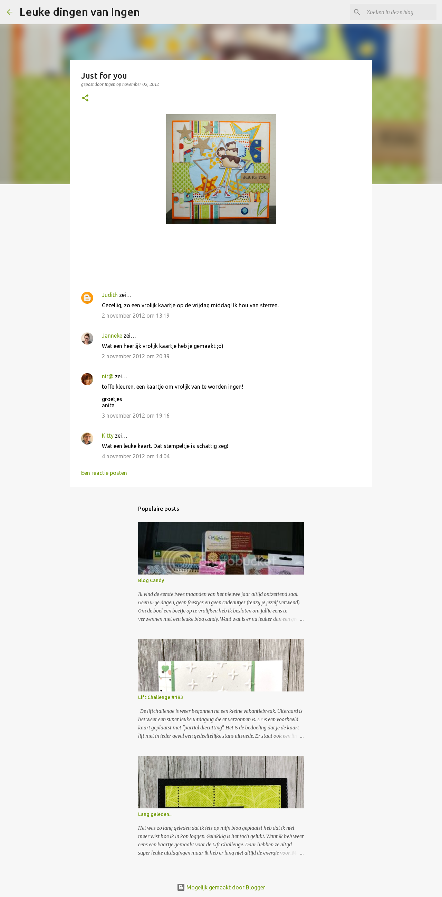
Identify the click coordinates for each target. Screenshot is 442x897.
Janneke (112, 335)
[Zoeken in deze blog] (400, 12)
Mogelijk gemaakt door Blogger (221, 887)
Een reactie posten (104, 473)
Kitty (108, 435)
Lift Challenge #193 (160, 697)
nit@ (108, 376)
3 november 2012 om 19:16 (136, 415)
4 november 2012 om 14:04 (136, 456)
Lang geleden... (155, 814)
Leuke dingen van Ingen (79, 12)
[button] (85, 98)
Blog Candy (151, 580)
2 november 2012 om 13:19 (136, 315)
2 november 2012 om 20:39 (136, 356)
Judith (110, 295)
